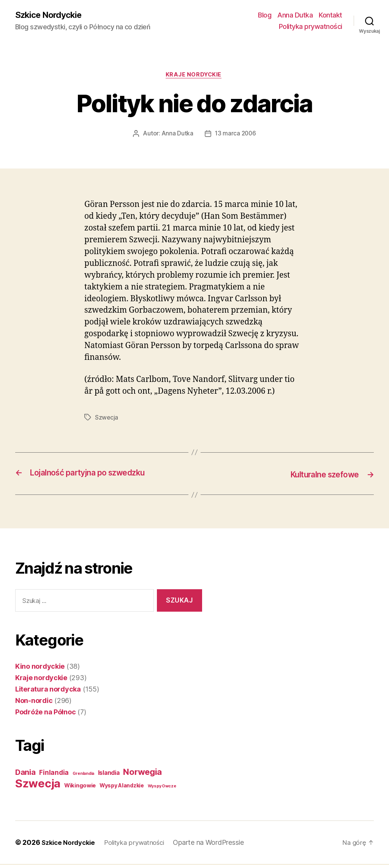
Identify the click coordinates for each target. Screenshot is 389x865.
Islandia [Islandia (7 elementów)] (109, 774)
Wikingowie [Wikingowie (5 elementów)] (80, 786)
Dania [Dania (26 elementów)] (25, 773)
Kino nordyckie (40, 667)
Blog (264, 15)
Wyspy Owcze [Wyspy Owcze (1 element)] (162, 787)
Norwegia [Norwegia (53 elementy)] (142, 773)
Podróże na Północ (45, 713)
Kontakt (330, 15)
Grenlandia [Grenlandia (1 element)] (83, 774)
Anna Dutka (295, 15)
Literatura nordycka (48, 690)
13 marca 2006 (235, 135)
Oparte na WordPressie (216, 844)
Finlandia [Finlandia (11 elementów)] (54, 774)
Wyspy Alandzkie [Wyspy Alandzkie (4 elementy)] (122, 787)
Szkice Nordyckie (51, 15)
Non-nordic (33, 702)
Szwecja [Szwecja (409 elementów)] (37, 784)
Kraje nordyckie (194, 76)
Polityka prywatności (310, 27)
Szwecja (107, 419)
